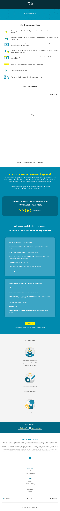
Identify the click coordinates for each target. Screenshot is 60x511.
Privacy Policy (34, 507)
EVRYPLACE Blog (30, 483)
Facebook (30, 489)
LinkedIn (30, 491)
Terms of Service (26, 507)
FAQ (30, 471)
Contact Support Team (24, 428)
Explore (30, 481)
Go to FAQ (36, 428)
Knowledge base (30, 473)
